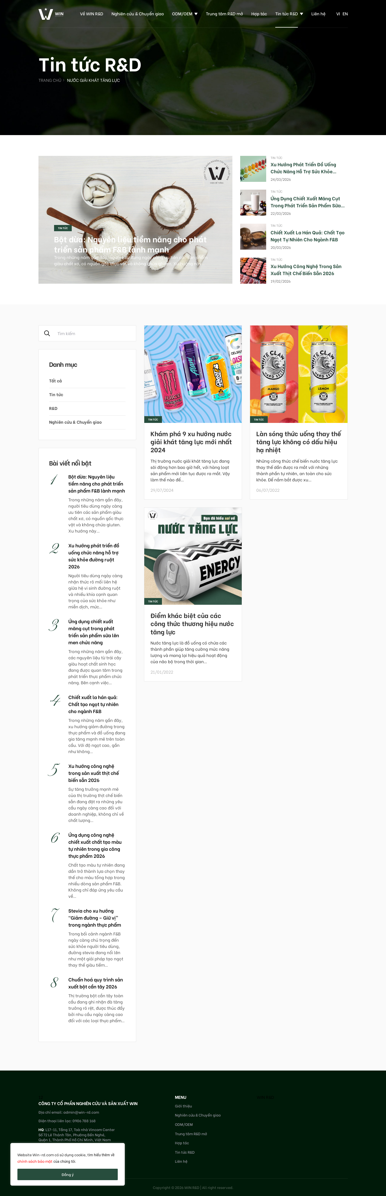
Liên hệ (318, 13)
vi (338, 13)
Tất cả (55, 380)
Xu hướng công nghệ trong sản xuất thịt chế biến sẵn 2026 (306, 269)
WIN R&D (265, 1097)
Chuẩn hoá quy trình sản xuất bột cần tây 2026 (95, 983)
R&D (53, 408)
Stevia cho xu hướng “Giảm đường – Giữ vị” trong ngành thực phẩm (94, 917)
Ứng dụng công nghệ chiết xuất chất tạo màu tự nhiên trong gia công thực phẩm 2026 (95, 845)
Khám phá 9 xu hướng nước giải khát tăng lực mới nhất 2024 (191, 441)
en (345, 13)
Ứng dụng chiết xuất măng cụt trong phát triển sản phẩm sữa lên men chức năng (306, 205)
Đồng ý (68, 1174)
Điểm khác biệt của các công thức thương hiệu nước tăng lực (192, 623)
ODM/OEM (182, 13)
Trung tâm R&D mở (224, 13)
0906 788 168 (84, 1120)
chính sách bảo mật (35, 1161)
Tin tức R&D (286, 13)
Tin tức (63, 228)
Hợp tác (259, 13)
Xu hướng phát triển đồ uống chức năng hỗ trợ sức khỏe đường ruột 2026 (303, 171)
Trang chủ (49, 80)
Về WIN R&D (91, 13)
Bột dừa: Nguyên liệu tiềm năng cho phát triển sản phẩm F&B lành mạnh (130, 244)
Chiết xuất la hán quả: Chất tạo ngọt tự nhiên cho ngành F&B (308, 236)
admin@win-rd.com (81, 1112)
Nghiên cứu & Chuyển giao (138, 13)
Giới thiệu (183, 1105)
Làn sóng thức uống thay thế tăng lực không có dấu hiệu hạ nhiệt (298, 441)
